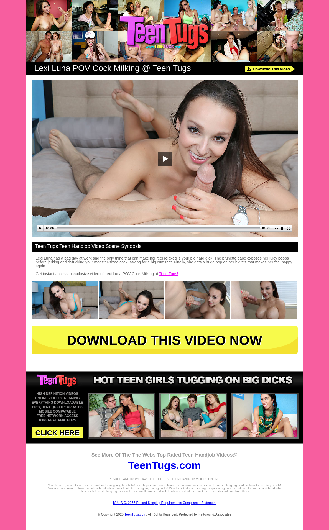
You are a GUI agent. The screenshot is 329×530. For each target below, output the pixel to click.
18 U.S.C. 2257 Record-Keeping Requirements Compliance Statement (164, 503)
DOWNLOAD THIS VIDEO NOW (164, 340)
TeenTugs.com (164, 465)
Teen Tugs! (168, 274)
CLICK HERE (57, 433)
